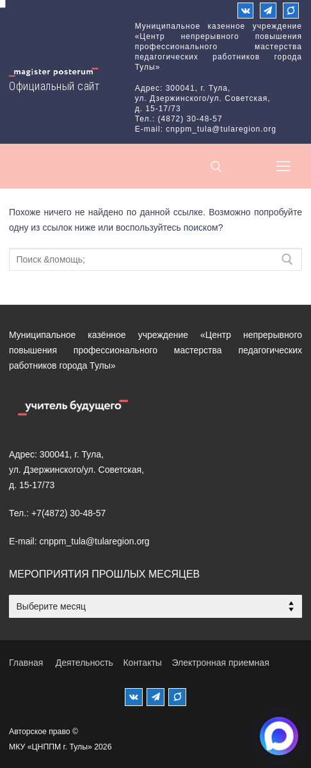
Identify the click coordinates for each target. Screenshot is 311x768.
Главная (26, 662)
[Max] (291, 11)
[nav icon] (283, 166)
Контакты (142, 662)
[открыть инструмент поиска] (216, 167)
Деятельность (84, 662)
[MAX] (177, 697)
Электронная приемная (220, 662)
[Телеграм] (268, 11)
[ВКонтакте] (245, 11)
